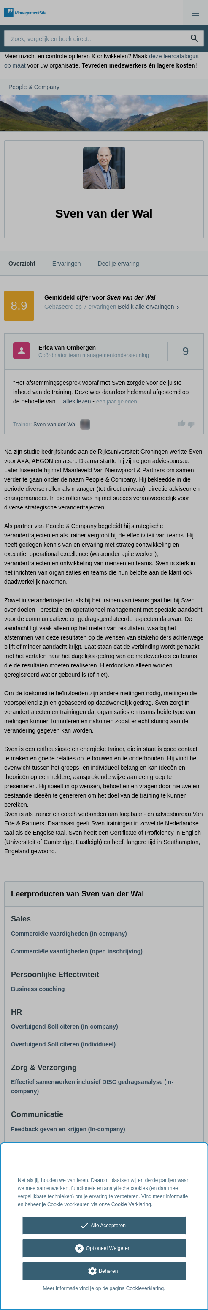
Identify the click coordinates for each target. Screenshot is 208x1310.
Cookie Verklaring (131, 1204)
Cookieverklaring (145, 1288)
